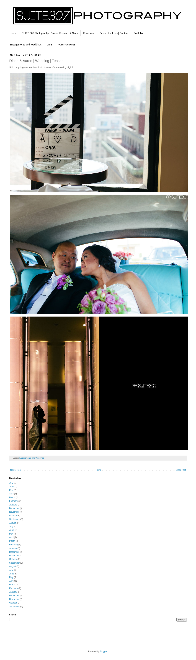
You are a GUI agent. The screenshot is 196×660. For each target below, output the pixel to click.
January (13, 505)
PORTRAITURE (66, 44)
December (14, 508)
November (14, 512)
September (14, 519)
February (13, 501)
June (11, 486)
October (13, 515)
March (12, 497)
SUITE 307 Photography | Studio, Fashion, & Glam (50, 33)
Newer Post (15, 470)
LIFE (49, 44)
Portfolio (138, 33)
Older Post (181, 470)
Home (13, 33)
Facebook (88, 33)
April (11, 493)
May (11, 490)
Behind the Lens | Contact (114, 33)
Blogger (103, 651)
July (11, 483)
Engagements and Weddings (26, 44)
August (12, 523)
